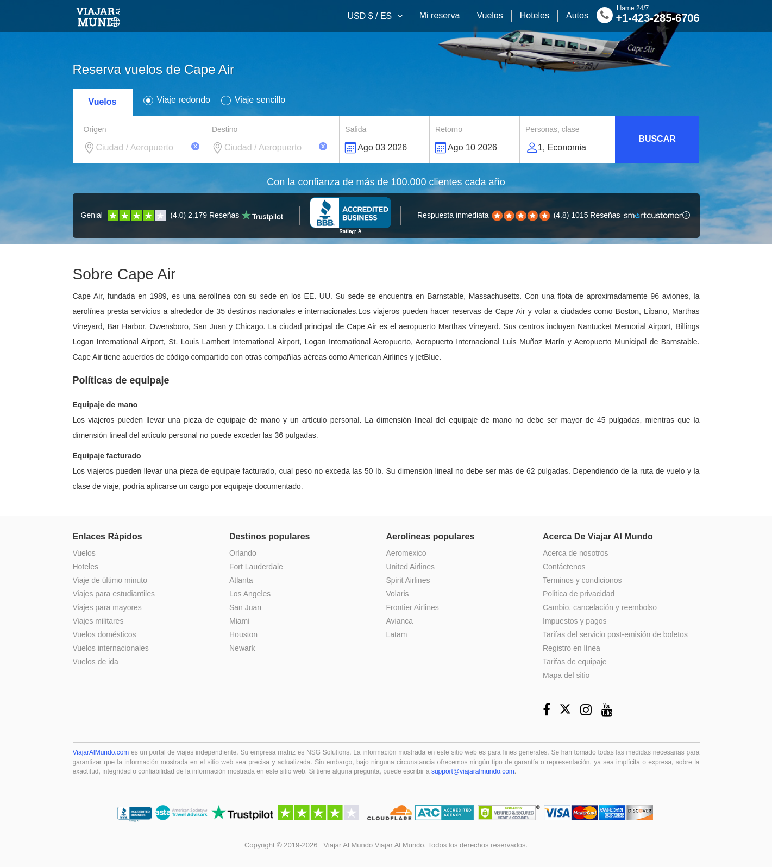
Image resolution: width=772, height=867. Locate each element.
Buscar (656, 138)
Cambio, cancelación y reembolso (600, 607)
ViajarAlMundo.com (101, 752)
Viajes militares (98, 621)
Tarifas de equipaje (575, 661)
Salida (355, 129)
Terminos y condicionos (582, 580)
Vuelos (489, 15)
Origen (95, 129)
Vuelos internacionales (111, 648)
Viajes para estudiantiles (114, 593)
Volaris (397, 593)
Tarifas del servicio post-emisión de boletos (615, 634)
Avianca (399, 621)
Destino (224, 129)
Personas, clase (552, 129)
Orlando (242, 553)
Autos (577, 15)
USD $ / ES (370, 16)
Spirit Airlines (408, 580)
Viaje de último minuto (110, 580)
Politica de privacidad (578, 593)
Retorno (448, 129)
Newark (242, 648)
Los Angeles (250, 593)
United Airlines (410, 566)
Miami (239, 621)
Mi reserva (439, 15)
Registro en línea (571, 648)
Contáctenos (564, 566)
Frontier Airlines (412, 607)
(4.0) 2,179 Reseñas (182, 215)
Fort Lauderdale (256, 566)
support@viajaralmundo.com (472, 771)
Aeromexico (406, 553)
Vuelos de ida (95, 661)
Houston (243, 634)
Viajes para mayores (107, 607)
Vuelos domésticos (104, 634)
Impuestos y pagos (575, 621)
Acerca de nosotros (575, 553)
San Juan (245, 607)
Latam (396, 634)
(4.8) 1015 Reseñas (550, 215)
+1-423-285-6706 (648, 17)
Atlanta (241, 580)
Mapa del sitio (566, 675)
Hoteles (534, 15)
